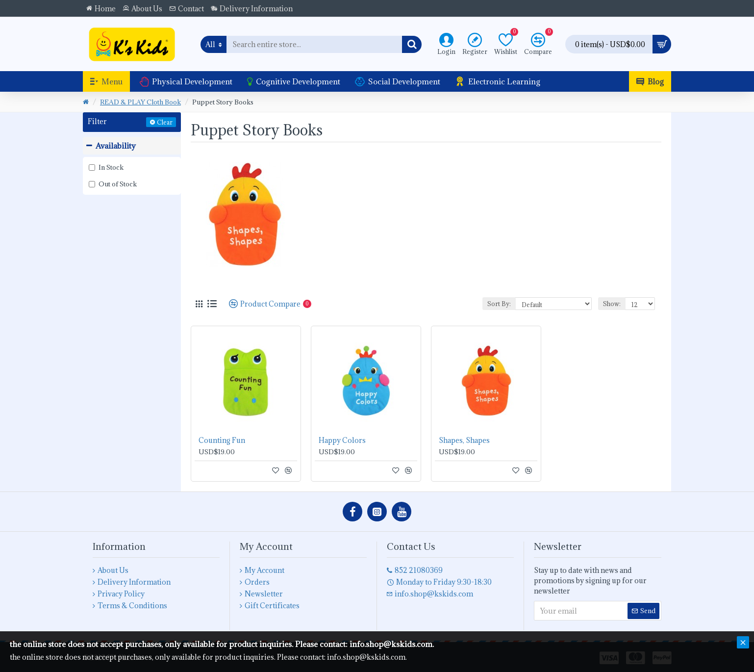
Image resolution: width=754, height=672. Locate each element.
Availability (116, 146)
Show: (612, 304)
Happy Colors (342, 440)
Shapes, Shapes (464, 440)
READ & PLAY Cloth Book (140, 102)
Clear (165, 122)
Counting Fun (222, 440)
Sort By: (499, 304)
